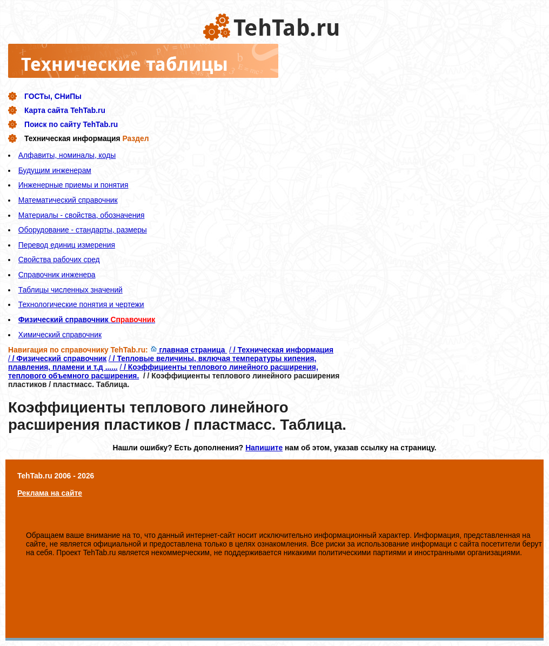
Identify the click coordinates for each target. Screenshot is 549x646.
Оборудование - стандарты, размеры (82, 229)
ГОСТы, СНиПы (53, 96)
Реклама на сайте (49, 493)
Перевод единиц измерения (66, 245)
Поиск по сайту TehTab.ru (71, 124)
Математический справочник (68, 200)
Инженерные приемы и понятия (73, 185)
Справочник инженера (57, 274)
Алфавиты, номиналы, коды (67, 155)
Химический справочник (60, 334)
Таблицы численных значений (70, 289)
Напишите (264, 447)
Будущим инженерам (54, 170)
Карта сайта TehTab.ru (64, 110)
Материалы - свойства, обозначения (81, 215)
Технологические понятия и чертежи (81, 304)
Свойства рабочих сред (59, 259)
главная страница (188, 349)
